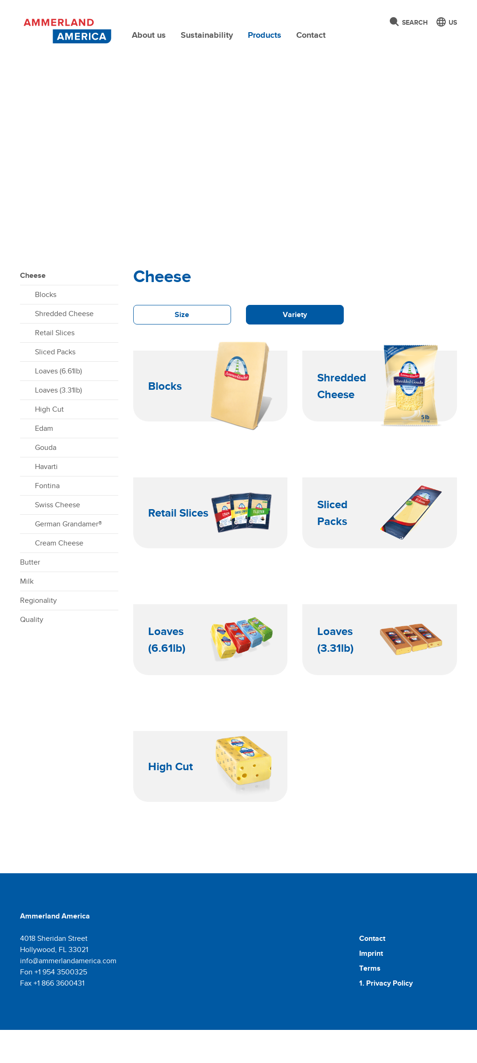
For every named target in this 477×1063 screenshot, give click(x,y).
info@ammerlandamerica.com (68, 993)
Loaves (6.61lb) (58, 404)
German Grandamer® (68, 557)
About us (149, 35)
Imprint (371, 986)
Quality (31, 652)
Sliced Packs (55, 385)
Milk (27, 614)
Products (264, 35)
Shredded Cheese (64, 346)
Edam (44, 461)
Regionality (38, 633)
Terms (370, 1001)
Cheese (33, 308)
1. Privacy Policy (386, 1016)
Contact (311, 35)
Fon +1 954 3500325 (53, 1005)
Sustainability (207, 35)
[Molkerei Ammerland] (66, 29)
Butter (30, 595)
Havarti (46, 499)
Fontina (47, 518)
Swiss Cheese (57, 537)
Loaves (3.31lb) (58, 423)
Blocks (45, 327)
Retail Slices (55, 365)
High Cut (49, 442)
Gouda (45, 480)
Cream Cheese (59, 576)
